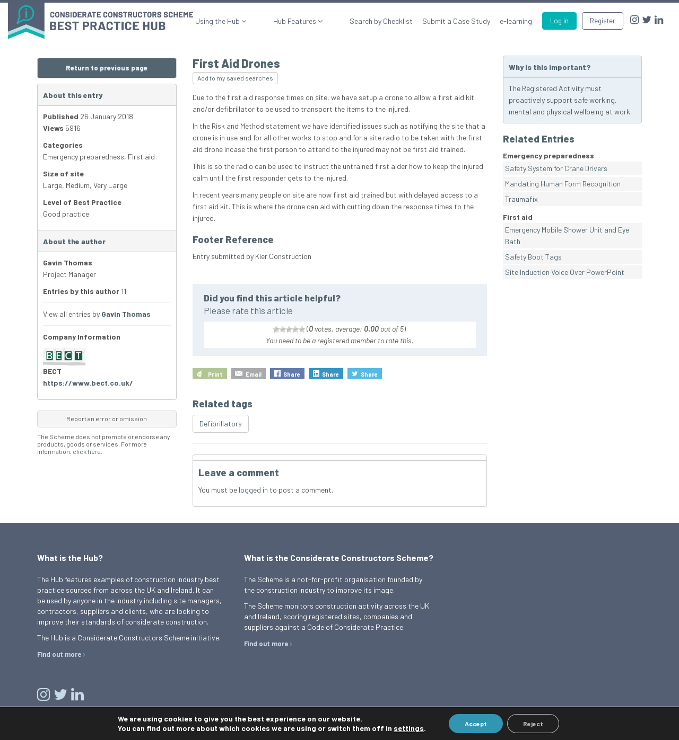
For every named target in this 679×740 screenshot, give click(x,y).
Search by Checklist (381, 20)
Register (602, 20)
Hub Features (313, 20)
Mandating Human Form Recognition (563, 183)
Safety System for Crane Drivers (556, 168)
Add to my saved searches (235, 78)
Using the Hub (253, 20)
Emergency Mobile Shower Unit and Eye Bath (567, 235)
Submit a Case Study (456, 20)
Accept (476, 723)
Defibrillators (220, 423)
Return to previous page (106, 68)
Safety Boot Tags (533, 256)
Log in (559, 20)
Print (215, 374)
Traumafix (521, 198)
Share (291, 374)
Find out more (59, 654)
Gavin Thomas (126, 313)
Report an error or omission (106, 418)
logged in (253, 489)
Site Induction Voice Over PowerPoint (564, 272)
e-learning (516, 20)
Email (254, 374)
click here (87, 451)
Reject (533, 723)
